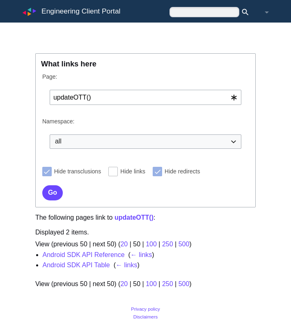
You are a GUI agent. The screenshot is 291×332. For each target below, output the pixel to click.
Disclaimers (145, 316)
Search (247, 12)
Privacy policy (145, 309)
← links (141, 254)
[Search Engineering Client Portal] (204, 12)
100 (151, 244)
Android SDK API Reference (84, 254)
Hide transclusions (77, 171)
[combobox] (145, 97)
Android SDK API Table (76, 265)
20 (124, 244)
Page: (49, 76)
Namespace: (58, 121)
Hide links (132, 171)
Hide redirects (182, 171)
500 (184, 244)
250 (167, 244)
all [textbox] (58, 141)
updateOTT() (134, 217)
